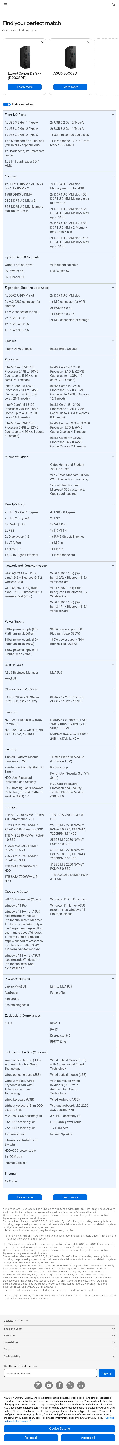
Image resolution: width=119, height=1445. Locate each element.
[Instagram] (38, 1385)
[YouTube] (49, 1385)
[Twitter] (70, 1385)
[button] (5, 4)
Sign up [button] (107, 1373)
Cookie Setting (59, 1429)
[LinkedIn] (81, 1385)
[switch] (7, 104)
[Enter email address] (50, 1373)
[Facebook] (59, 1385)
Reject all (31, 1438)
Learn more (25, 87)
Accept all (88, 1438)
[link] (59, 4)
